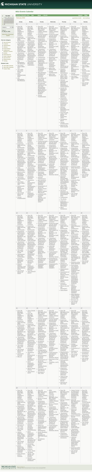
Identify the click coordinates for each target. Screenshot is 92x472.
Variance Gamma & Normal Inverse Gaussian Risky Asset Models (41, 250)
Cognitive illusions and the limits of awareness (31, 440)
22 (5, 22)
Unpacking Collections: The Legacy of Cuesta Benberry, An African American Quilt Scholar (21, 47)
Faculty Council (40, 256)
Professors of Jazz (75, 348)
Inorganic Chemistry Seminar (30, 177)
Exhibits (5, 53)
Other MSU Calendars (8, 67)
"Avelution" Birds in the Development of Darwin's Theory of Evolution (21, 56)
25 (10, 22)
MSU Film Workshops (52, 69)
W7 (2, 21)
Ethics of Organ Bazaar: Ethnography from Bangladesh (42, 428)
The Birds (63, 199)
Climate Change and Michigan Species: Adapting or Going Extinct (64, 83)
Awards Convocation (42, 178)
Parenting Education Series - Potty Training (42, 174)
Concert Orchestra (63, 283)
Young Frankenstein (42, 96)
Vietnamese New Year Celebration (21, 255)
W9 (2, 24)
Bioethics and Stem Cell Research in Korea (53, 59)
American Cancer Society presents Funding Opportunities (31, 427)
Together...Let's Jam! (54, 362)
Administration (6, 45)
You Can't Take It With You (21, 67)
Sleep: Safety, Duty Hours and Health (75, 61)
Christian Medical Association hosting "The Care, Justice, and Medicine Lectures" (64, 179)
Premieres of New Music (42, 369)
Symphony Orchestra (85, 76)
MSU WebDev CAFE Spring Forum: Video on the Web (75, 296)
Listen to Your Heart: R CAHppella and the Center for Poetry (75, 183)
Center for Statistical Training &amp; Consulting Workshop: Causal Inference (63, 92)
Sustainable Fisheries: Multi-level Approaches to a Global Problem (42, 62)
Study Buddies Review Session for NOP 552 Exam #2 (42, 434)
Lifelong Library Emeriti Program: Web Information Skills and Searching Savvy (75, 441)
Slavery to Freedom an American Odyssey (64, 103)
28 (4, 24)
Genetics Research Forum (30, 262)
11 (10, 20)
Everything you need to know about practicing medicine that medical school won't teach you (75, 269)
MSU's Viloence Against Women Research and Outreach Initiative (75, 288)
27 (13, 22)
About (18, 466)
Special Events (6, 57)
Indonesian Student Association (86, 349)
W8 (2, 22)
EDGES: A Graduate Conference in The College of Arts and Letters (75, 257)
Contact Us (22, 466)
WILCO (19, 356)
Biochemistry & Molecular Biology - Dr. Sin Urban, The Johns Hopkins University (64, 170)
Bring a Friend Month (42, 399)
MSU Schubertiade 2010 (21, 75)
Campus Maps (6, 68)
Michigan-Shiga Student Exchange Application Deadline (31, 147)
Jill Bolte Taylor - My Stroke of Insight (30, 454)
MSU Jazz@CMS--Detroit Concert (53, 392)
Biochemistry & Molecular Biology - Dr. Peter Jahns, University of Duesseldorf (64, 355)
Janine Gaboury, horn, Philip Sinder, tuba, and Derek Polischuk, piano (21, 435)
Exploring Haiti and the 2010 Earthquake (21, 39)
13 (13, 20)
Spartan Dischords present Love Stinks (75, 190)
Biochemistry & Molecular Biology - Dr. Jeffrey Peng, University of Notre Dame (64, 424)
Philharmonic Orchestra (64, 437)
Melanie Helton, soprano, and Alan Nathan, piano (21, 266)
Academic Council (41, 342)
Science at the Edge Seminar (75, 167)
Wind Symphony (63, 208)
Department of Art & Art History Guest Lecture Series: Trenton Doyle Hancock (42, 363)
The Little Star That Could (20, 71)
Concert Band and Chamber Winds (20, 260)
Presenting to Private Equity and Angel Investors (53, 260)
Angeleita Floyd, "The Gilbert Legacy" (31, 445)
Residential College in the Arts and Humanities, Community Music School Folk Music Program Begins (42, 88)
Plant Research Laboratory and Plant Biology (30, 194)
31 (4, 18)
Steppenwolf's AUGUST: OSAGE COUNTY (42, 266)
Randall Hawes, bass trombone (31, 459)
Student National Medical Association (64, 71)
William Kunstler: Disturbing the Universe (64, 109)
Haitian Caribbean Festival (74, 345)
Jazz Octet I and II (31, 372)
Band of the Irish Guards (64, 126)
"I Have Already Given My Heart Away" (53, 349)
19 (11, 21)
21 (4, 22)
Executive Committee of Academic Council (42, 69)
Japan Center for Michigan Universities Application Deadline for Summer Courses (75, 394)
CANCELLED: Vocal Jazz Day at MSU (86, 251)
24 (8, 22)
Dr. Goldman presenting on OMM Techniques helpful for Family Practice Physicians (31, 254)
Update (8, 35)
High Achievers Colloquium (21, 169)
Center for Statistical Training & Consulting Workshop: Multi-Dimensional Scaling (75, 174)
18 (10, 21)
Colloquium (41, 57)
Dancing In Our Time (41, 372)
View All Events (7, 42)
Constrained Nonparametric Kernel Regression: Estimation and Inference (42, 167)
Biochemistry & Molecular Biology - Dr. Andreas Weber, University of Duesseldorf (64, 63)
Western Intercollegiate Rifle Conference (75, 226)
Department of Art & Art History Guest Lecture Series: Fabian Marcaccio (42, 189)
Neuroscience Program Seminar (42, 357)
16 (7, 21)
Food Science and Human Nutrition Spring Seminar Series (53, 172)
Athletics (5, 47)
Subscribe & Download (7, 34)
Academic (5, 43)
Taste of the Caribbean (64, 377)
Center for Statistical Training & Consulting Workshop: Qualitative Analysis (74, 279)
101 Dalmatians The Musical (21, 62)
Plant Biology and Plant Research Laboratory (31, 63)
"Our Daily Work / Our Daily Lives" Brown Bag (64, 76)
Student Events (7, 59)
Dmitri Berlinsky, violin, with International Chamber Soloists (21, 449)
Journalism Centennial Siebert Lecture (63, 260)
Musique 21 (74, 299)
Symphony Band (63, 120)
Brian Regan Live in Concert (21, 455)
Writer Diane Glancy (31, 369)
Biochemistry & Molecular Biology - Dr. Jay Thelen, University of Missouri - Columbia (64, 252)
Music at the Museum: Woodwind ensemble (21, 174)
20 (13, 21)
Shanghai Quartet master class (86, 62)
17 (8, 21)
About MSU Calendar (8, 65)
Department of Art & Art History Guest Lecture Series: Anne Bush (64, 275)
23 (7, 22)
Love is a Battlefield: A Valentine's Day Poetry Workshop (64, 203)
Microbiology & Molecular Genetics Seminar (42, 74)
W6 (2, 20)
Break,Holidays (7, 48)
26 (11, 22)
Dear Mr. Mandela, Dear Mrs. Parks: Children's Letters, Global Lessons (20, 31)
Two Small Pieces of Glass (85, 84)
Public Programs (7, 56)
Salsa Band (63, 290)
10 (8, 20)
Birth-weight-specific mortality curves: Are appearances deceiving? (64, 363)
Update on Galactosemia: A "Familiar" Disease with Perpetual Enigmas (64, 347)
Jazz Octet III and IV (31, 272)
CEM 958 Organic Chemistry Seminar (52, 64)
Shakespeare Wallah (64, 269)
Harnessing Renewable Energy (64, 430)
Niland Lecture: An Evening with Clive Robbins (86, 170)
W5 (2, 18)
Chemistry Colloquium (64, 99)
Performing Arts (7, 54)
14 (4, 21)
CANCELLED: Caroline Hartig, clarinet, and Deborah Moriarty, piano (42, 197)
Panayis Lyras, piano (31, 450)
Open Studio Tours (31, 311)
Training (5, 60)
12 (11, 20)
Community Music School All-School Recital (21, 188)
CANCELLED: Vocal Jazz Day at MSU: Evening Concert (86, 256)
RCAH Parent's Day (86, 70)
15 (5, 21)
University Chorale (20, 354)
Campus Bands (63, 380)
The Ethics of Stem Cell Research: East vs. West (42, 80)
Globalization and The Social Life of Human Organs (42, 346)
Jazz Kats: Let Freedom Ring (21, 179)
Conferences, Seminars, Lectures (8, 51)
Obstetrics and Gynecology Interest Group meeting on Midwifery (31, 356)
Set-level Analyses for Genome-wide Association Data (64, 193)
